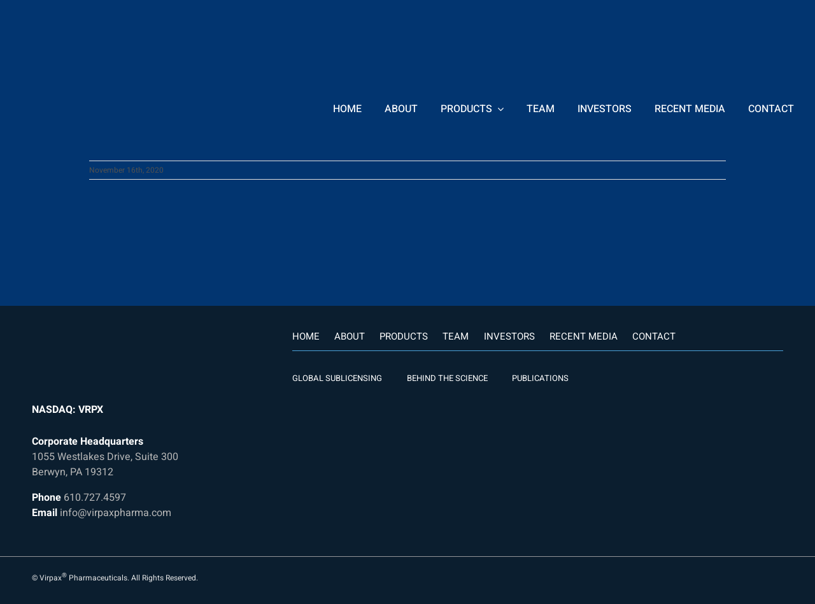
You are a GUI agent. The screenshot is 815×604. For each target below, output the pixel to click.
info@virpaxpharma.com (115, 513)
